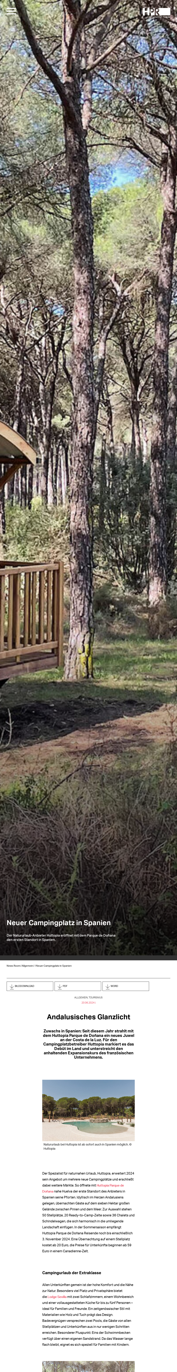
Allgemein (27, 966)
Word (118, 986)
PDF (68, 986)
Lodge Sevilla (58, 1298)
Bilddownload (30, 986)
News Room (13, 966)
